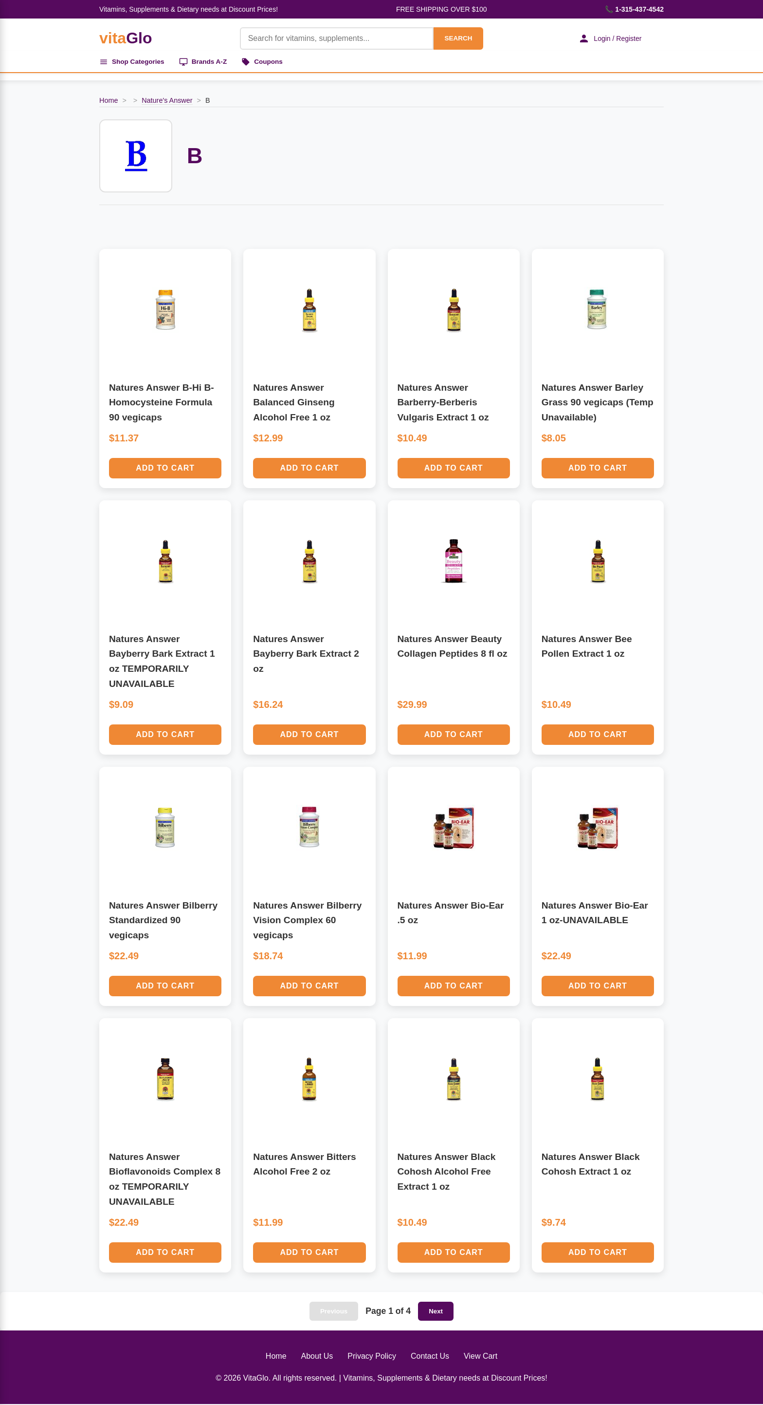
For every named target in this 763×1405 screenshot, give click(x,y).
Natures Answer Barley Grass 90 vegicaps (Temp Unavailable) (598, 403)
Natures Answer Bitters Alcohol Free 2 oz (304, 1165)
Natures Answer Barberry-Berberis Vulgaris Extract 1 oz (443, 403)
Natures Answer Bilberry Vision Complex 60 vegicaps (307, 921)
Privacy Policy (371, 1357)
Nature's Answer (167, 102)
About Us (317, 1357)
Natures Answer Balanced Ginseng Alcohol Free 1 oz (293, 403)
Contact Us (430, 1357)
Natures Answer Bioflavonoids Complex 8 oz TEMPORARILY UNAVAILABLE (164, 1180)
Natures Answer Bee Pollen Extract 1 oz (587, 647)
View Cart (480, 1357)
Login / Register (607, 38)
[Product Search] (333, 38)
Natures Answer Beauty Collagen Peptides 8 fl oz (453, 647)
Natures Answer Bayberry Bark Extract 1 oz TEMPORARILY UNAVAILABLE (162, 662)
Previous (333, 1312)
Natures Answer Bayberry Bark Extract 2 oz (306, 655)
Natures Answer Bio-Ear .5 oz (451, 914)
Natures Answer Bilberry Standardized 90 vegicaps (163, 921)
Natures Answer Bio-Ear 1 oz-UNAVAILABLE (595, 914)
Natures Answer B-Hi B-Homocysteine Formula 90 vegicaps (161, 403)
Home (108, 102)
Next (436, 1312)
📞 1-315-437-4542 (634, 9)
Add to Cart (165, 469)
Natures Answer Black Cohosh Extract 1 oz (591, 1165)
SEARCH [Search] (455, 38)
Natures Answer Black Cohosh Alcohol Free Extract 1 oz (447, 1173)
